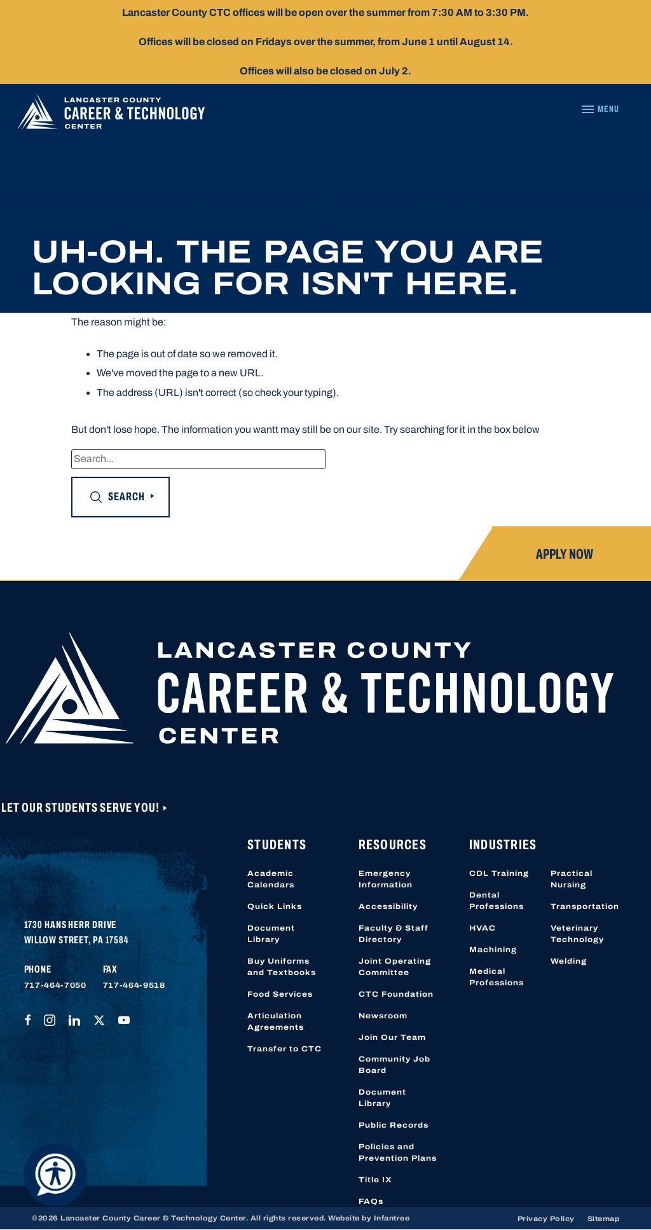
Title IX (375, 1179)
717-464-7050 (55, 985)
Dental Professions (496, 901)
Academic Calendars (270, 879)
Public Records (393, 1125)
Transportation (585, 906)
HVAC (482, 928)
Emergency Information (386, 879)
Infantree (392, 1218)
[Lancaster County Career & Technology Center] (111, 115)
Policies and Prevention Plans (398, 1152)
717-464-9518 (134, 985)
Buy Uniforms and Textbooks (281, 967)
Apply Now (564, 554)
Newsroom (383, 1015)
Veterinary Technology (577, 934)
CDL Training (499, 873)
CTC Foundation (396, 994)
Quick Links (274, 906)
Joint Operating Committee (395, 967)
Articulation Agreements (275, 1021)
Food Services (280, 994)
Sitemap (603, 1218)
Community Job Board (394, 1065)
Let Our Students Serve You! (81, 807)
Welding (569, 961)
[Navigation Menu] (599, 109)
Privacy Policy (546, 1218)
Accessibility (388, 906)
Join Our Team (392, 1037)
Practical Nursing (572, 879)
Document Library (271, 934)
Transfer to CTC (284, 1048)
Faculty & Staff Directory (393, 934)
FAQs (371, 1201)
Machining (493, 949)
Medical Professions (496, 977)
